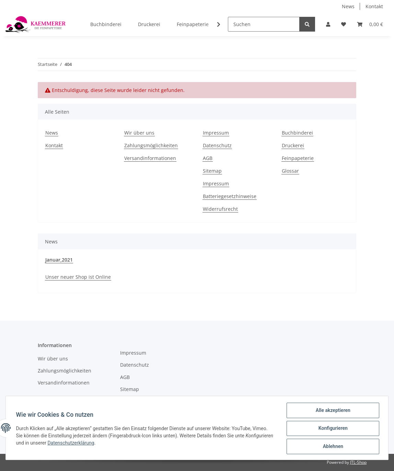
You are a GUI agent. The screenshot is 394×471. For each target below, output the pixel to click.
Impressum (216, 132)
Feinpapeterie (193, 24)
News (348, 6)
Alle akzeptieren (332, 411)
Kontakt (374, 6)
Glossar (290, 171)
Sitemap (212, 171)
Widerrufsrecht (220, 209)
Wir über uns (139, 132)
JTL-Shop (358, 462)
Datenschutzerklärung (100, 443)
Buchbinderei (105, 24)
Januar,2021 (59, 259)
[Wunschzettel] (343, 24)
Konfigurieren (332, 429)
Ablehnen (332, 446)
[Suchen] (264, 24)
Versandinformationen (150, 158)
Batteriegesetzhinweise (229, 196)
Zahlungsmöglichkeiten (151, 145)
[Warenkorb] (370, 24)
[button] (328, 24)
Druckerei (149, 24)
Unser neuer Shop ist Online (78, 277)
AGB (207, 158)
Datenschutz (217, 145)
